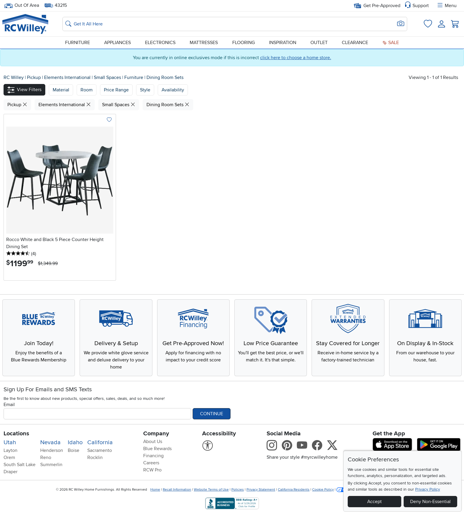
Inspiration (282, 43)
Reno (45, 457)
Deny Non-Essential (430, 502)
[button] (24, 90)
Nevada (50, 442)
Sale (390, 43)
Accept (374, 502)
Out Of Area (21, 5)
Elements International (68, 77)
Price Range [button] (116, 90)
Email (9, 405)
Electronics (160, 43)
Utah (10, 442)
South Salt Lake (20, 465)
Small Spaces (108, 77)
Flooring (243, 43)
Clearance (355, 43)
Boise (73, 450)
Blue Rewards (157, 449)
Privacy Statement (260, 489)
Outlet (319, 43)
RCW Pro (152, 470)
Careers (151, 463)
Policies (237, 489)
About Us (152, 442)
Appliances (117, 43)
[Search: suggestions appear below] (235, 24)
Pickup (34, 77)
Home (155, 489)
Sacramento (99, 450)
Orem (9, 457)
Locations (16, 433)
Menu (446, 5)
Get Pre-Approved (377, 5)
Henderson (51, 450)
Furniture (77, 43)
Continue (211, 414)
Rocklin (95, 457)
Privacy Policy (427, 489)
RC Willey (14, 77)
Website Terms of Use (211, 489)
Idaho (75, 442)
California (100, 442)
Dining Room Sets (164, 77)
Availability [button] (173, 90)
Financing (153, 456)
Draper (10, 472)
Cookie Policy (323, 489)
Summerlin (51, 465)
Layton (10, 450)
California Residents (294, 489)
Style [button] (145, 90)
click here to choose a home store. (295, 58)
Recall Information (177, 489)
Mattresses (204, 43)
